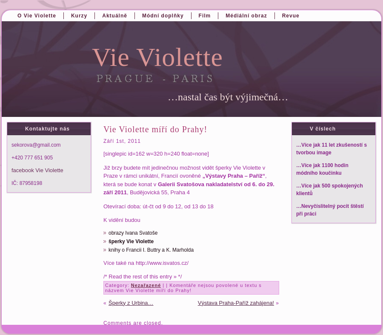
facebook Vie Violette (37, 170)
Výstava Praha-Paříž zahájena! (236, 303)
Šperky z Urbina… (131, 303)
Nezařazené (146, 285)
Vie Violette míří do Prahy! (155, 129)
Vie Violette (157, 57)
